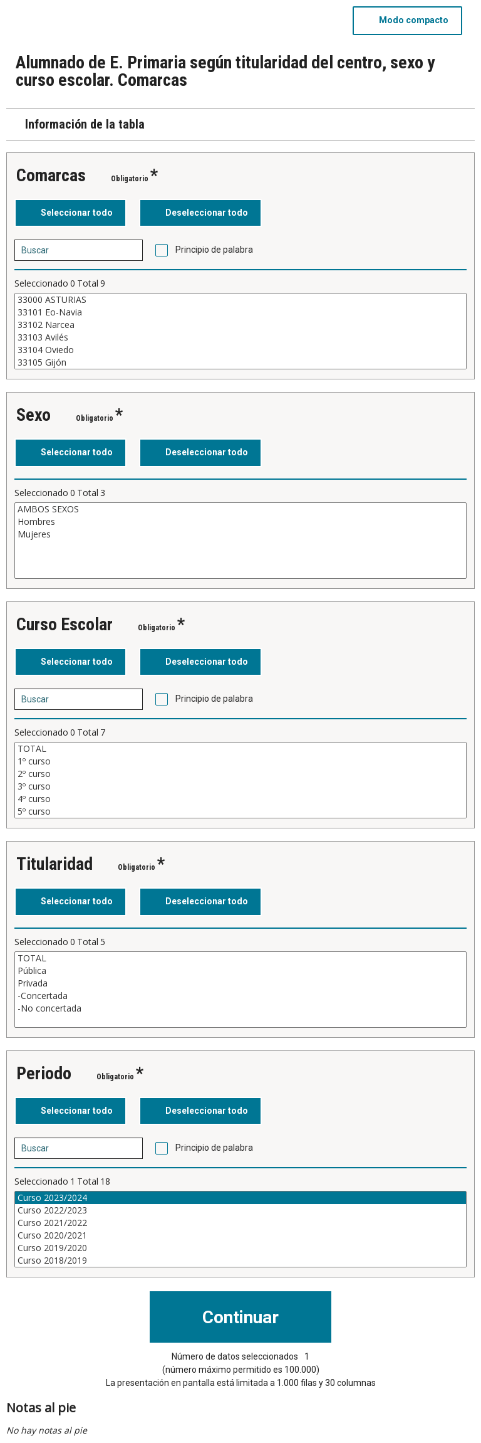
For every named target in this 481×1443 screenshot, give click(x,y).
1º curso (240, 761)
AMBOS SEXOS (240, 509)
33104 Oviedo (240, 350)
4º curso (240, 799)
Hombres (240, 521)
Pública (240, 971)
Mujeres (240, 534)
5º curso (240, 811)
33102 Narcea (240, 325)
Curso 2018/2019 (240, 1260)
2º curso (240, 774)
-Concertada (240, 996)
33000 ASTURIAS (240, 299)
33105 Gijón (240, 362)
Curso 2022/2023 (240, 1210)
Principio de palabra (214, 250)
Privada (240, 983)
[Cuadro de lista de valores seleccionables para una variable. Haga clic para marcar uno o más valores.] (240, 331)
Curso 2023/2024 (240, 1198)
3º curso (240, 786)
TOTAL (240, 749)
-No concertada (240, 1008)
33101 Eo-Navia (240, 312)
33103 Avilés (240, 337)
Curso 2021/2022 (240, 1223)
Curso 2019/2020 (240, 1248)
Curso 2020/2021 (240, 1235)
